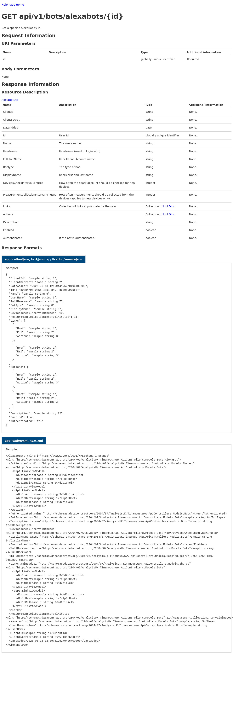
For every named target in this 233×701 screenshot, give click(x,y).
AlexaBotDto (10, 99)
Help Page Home (13, 4)
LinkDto (168, 206)
